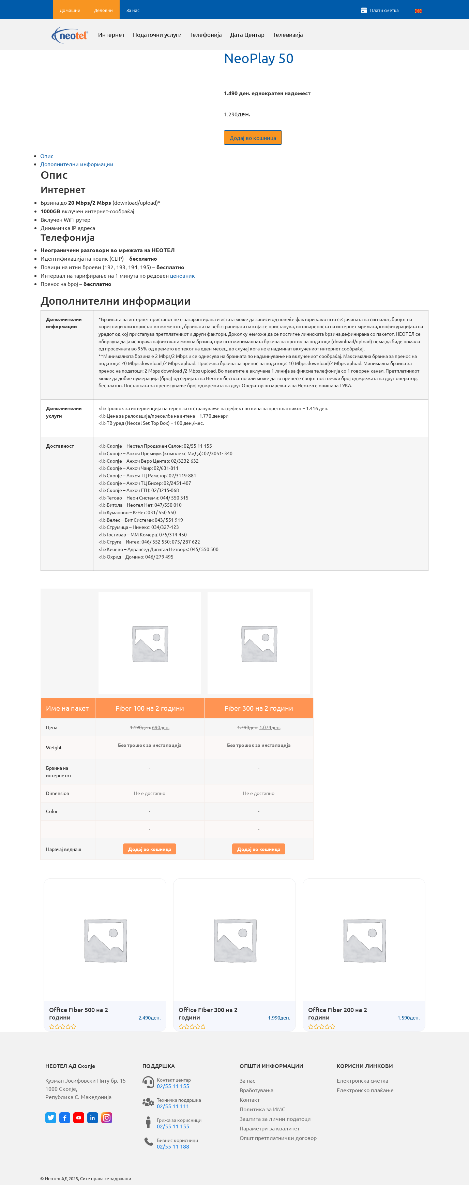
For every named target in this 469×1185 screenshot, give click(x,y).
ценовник (182, 275)
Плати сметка (384, 10)
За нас (132, 10)
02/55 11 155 (173, 1085)
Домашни (70, 10)
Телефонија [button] (224, 36)
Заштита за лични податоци (275, 1118)
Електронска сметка (362, 1080)
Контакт (250, 1099)
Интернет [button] (129, 36)
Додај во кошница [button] (149, 849)
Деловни (103, 10)
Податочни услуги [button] (175, 36)
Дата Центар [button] (265, 36)
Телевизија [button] (306, 36)
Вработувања (256, 1089)
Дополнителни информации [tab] (77, 163)
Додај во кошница (253, 137)
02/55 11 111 (173, 1105)
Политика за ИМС (262, 1108)
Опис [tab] (46, 155)
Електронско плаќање (365, 1089)
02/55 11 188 (173, 1146)
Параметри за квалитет (270, 1128)
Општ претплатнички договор (278, 1137)
